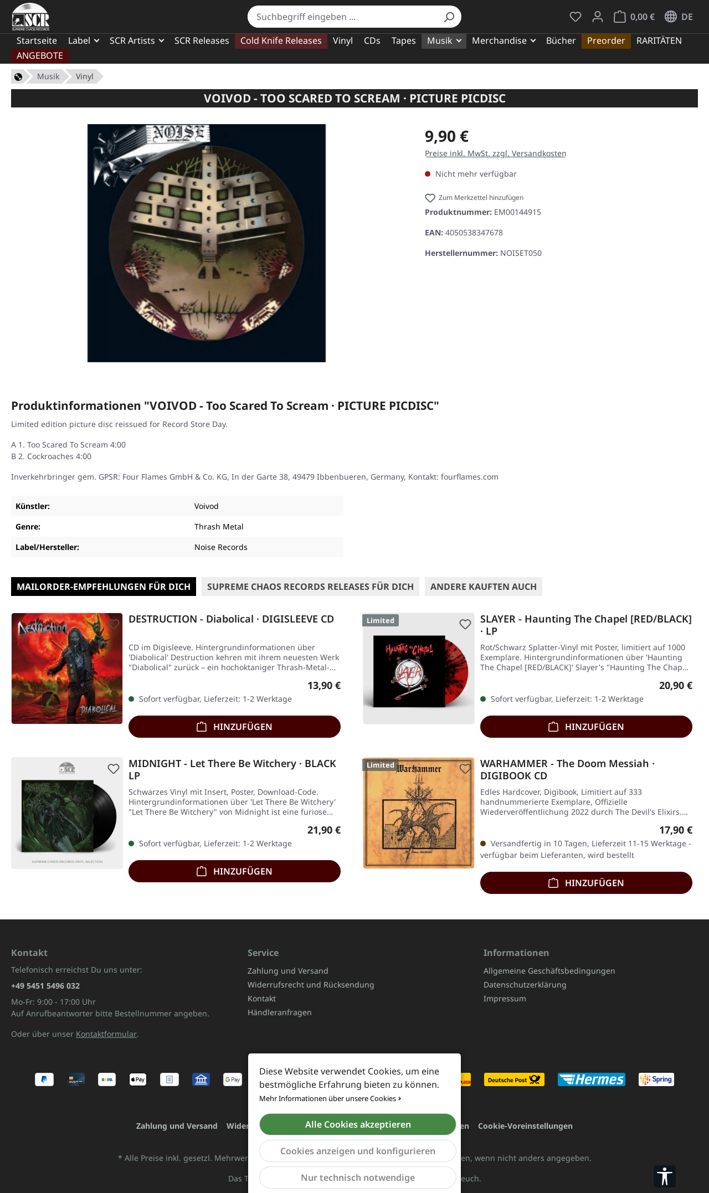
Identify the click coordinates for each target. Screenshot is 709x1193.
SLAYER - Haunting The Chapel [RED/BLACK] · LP (586, 625)
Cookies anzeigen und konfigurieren (357, 1151)
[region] (207, 243)
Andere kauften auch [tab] (483, 586)
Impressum (505, 998)
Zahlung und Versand (288, 970)
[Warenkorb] (634, 17)
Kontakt (262, 998)
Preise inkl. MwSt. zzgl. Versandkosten (496, 153)
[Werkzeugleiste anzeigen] (665, 1176)
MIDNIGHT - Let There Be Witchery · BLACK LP (232, 769)
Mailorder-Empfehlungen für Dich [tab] (104, 586)
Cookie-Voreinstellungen (525, 1125)
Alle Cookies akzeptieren (358, 1124)
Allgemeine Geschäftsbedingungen (549, 970)
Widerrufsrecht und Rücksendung (311, 984)
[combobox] (342, 17)
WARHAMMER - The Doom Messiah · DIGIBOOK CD (567, 769)
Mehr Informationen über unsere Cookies (327, 1098)
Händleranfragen (280, 1012)
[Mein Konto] (598, 17)
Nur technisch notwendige (358, 1177)
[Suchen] (448, 17)
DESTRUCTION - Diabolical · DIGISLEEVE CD (231, 619)
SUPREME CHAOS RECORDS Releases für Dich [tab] (310, 586)
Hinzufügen (235, 725)
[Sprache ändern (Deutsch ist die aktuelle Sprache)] (679, 17)
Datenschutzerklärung (525, 984)
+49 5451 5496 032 (45, 985)
